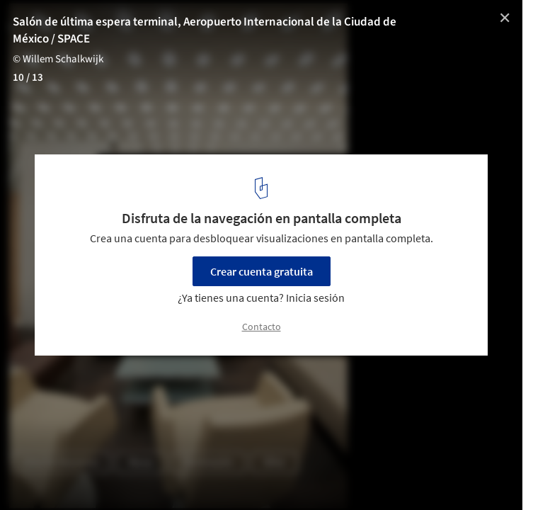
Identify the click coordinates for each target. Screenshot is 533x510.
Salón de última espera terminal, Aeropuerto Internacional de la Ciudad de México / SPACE (204, 30)
